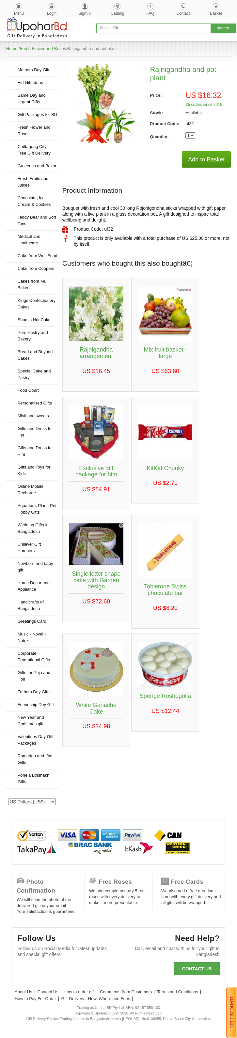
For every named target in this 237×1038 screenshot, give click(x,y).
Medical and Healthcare (29, 239)
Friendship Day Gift (36, 704)
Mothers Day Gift (34, 69)
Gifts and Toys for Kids (34, 470)
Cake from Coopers (36, 268)
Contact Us (48, 991)
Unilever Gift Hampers (29, 547)
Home (12, 48)
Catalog (117, 13)
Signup (84, 13)
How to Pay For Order (35, 998)
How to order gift (79, 991)
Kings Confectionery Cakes (36, 303)
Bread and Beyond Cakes (35, 355)
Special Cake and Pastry (34, 374)
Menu (19, 13)
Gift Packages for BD (37, 114)
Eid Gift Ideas (30, 82)
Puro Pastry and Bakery (33, 335)
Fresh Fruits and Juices (33, 182)
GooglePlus (61, 970)
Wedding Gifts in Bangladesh (33, 528)
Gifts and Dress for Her (35, 431)
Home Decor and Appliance (34, 586)
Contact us (197, 968)
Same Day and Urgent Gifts (32, 98)
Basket (216, 13)
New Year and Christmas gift (31, 720)
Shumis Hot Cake (34, 319)
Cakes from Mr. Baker (32, 284)
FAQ (150, 13)
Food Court (28, 390)
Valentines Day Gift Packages (36, 740)
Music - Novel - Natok (32, 637)
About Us (23, 991)
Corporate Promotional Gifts (34, 656)
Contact (183, 13)
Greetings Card (32, 621)
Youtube (78, 970)
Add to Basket (206, 159)
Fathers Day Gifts (34, 691)
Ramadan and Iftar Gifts (35, 759)
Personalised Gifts (35, 403)
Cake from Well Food (37, 255)
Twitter (43, 970)
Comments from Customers (126, 991)
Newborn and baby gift (35, 566)
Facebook (25, 970)
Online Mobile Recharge (31, 489)
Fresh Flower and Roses (43, 48)
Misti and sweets (33, 415)
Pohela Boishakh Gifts (34, 778)
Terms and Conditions (177, 991)
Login (51, 13)
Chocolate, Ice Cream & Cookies (34, 201)
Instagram (96, 970)
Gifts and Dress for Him (35, 451)
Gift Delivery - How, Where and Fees (95, 998)
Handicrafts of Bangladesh (31, 605)
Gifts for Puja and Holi (34, 676)
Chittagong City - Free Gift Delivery (34, 150)
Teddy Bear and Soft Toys (37, 220)
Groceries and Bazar (37, 165)
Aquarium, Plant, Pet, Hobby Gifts (38, 509)
